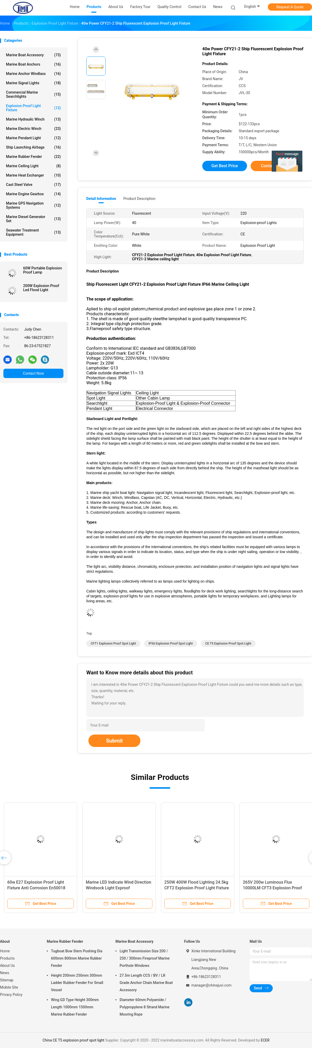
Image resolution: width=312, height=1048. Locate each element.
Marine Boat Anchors (33, 64)
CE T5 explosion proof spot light (228, 643)
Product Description (139, 199)
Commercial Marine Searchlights (33, 94)
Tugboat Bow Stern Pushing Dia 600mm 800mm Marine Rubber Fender (76, 958)
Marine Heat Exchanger (33, 175)
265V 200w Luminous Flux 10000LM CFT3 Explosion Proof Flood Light (272, 888)
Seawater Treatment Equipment (33, 232)
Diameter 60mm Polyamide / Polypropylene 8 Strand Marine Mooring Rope (145, 1007)
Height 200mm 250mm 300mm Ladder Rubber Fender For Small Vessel (77, 982)
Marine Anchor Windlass (33, 73)
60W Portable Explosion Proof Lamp (42, 270)
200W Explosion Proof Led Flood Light (41, 288)
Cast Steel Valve (33, 184)
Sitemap (6, 980)
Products (7, 958)
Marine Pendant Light (33, 138)
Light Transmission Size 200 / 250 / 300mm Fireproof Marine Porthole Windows (145, 958)
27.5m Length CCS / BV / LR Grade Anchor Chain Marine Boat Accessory (146, 982)
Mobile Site (9, 987)
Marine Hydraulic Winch (33, 119)
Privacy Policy (11, 995)
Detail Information (101, 199)
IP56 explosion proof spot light (170, 643)
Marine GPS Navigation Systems (33, 205)
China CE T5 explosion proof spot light (73, 1040)
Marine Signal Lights (33, 83)
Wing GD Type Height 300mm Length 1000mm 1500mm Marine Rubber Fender (75, 1007)
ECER (265, 1040)
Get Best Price (224, 165)
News (4, 973)
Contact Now (33, 373)
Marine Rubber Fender (33, 156)
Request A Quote (289, 7)
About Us (7, 965)
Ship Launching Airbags (33, 147)
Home (5, 951)
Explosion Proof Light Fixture (33, 108)
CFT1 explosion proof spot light (113, 643)
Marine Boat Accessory (33, 55)
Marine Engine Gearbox (33, 194)
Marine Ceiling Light (33, 166)
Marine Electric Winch (33, 128)
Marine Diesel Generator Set (33, 219)
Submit (114, 741)
